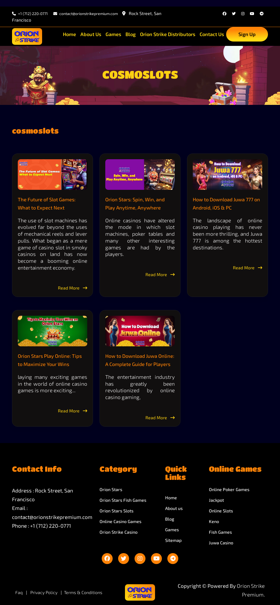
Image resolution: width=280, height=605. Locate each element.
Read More (72, 287)
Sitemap (173, 540)
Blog (131, 34)
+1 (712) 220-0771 (30, 13)
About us (174, 508)
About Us (90, 34)
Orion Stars (111, 489)
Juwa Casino (221, 542)
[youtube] (252, 13)
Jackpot (216, 500)
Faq (19, 592)
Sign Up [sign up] (247, 34)
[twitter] (234, 13)
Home (69, 34)
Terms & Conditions (83, 592)
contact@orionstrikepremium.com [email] (85, 13)
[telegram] (262, 13)
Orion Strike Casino (119, 532)
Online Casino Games (120, 521)
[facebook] (224, 13)
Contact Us (212, 34)
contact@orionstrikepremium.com (52, 517)
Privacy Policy (44, 592)
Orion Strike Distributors (167, 34)
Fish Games (220, 532)
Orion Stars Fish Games (123, 500)
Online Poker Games (229, 489)
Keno (214, 521)
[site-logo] (27, 36)
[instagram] (242, 13)
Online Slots (221, 510)
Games (113, 34)
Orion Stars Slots (116, 510)
